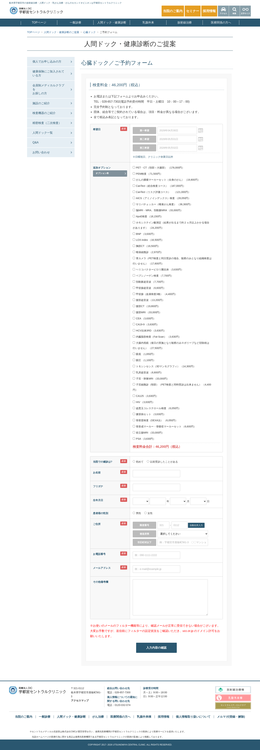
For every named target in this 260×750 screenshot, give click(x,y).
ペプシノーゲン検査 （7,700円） (153, 275)
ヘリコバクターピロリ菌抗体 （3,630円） (158, 269)
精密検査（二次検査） (46, 122)
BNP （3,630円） (144, 233)
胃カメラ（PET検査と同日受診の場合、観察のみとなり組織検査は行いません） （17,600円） (172, 261)
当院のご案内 (23, 716)
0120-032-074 (122, 705)
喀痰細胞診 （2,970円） (148, 252)
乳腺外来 (148, 23)
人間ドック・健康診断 (112, 23)
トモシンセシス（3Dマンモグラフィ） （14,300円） (164, 366)
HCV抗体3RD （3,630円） (149, 330)
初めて (140, 461)
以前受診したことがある (163, 461)
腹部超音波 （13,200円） (149, 300)
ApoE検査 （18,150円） (148, 216)
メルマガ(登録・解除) (231, 716)
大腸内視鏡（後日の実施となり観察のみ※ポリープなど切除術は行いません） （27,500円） (171, 345)
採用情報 (163, 716)
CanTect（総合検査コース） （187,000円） (159, 185)
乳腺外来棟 (144, 716)
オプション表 (102, 173)
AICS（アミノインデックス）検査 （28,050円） (162, 198)
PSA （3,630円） (144, 438)
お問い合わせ (41, 152)
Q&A (35, 142)
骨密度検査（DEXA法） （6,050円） (155, 420)
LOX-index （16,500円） (148, 239)
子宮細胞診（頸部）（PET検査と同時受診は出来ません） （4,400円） (172, 387)
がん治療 (98, 716)
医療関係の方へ (221, 23)
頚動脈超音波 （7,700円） (149, 281)
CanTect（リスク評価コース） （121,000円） (161, 192)
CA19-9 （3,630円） (146, 324)
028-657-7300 (122, 692)
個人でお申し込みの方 (46, 61)
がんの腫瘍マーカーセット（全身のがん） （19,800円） (166, 179)
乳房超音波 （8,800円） (148, 372)
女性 (149, 513)
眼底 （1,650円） (144, 354)
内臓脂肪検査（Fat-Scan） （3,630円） (157, 336)
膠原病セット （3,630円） (149, 414)
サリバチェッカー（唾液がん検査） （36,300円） (162, 204)
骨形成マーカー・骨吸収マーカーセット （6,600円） (164, 426)
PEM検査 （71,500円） (147, 173)
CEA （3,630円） (144, 318)
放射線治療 (184, 23)
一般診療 (75, 23)
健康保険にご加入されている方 (48, 73)
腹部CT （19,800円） (146, 306)
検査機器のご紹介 (44, 113)
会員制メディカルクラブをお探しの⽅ (48, 89)
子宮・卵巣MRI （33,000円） (151, 378)
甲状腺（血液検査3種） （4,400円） (155, 294)
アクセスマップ (80, 700)
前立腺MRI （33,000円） (148, 432)
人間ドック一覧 (42, 132)
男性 (138, 513)
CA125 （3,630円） (145, 396)
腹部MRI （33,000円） (147, 312)
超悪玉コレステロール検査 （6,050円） (157, 408)
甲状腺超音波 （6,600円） (149, 287)
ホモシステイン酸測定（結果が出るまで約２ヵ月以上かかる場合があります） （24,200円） (171, 225)
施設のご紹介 (41, 103)
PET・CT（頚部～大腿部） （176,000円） (158, 167)
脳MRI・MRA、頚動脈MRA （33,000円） (158, 210)
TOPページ (39, 23)
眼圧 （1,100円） (144, 360)
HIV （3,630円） (144, 402)
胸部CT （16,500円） (146, 246)
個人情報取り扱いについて (193, 716)
